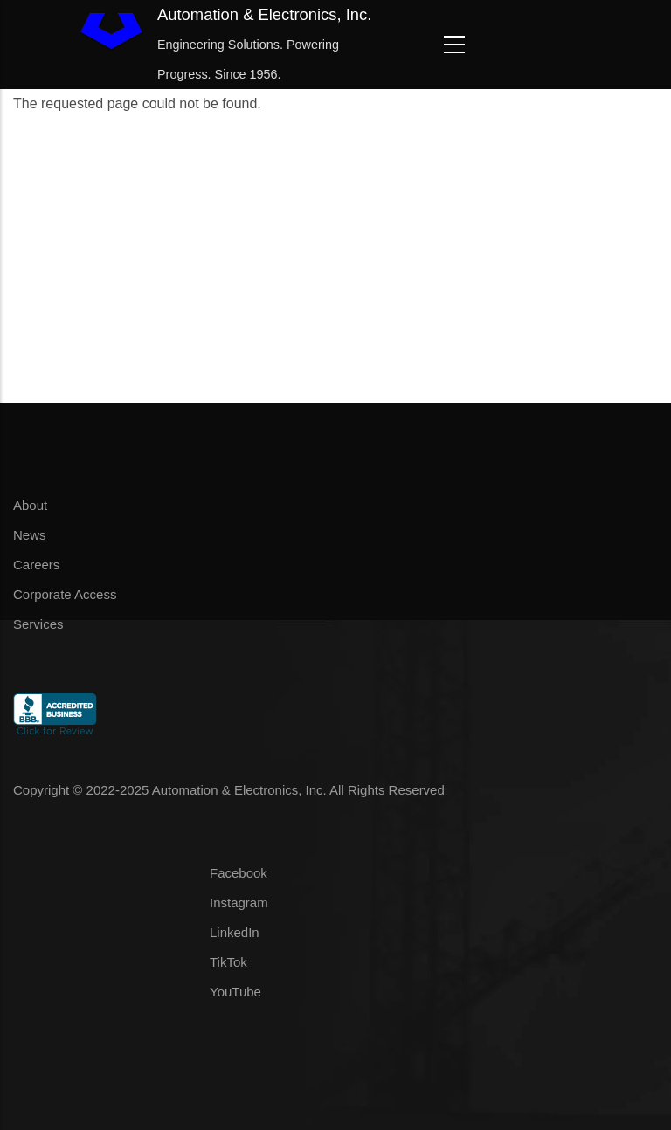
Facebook (238, 872)
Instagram (239, 902)
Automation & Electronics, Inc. (264, 14)
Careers (36, 564)
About (30, 505)
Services (38, 624)
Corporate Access (64, 594)
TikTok (228, 961)
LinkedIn (234, 932)
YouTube (235, 991)
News (29, 534)
